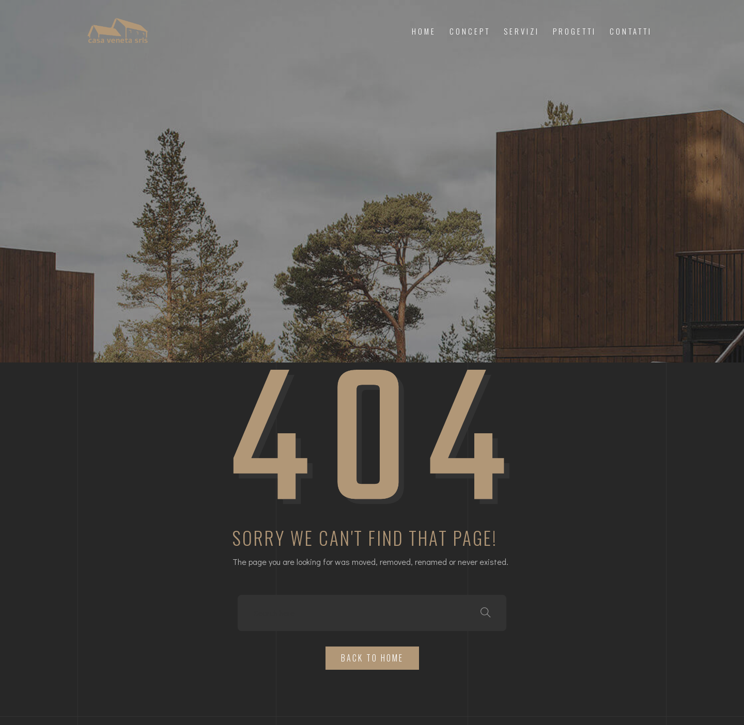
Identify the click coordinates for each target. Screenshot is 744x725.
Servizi (521, 31)
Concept (470, 31)
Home (424, 31)
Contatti (631, 31)
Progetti (574, 31)
